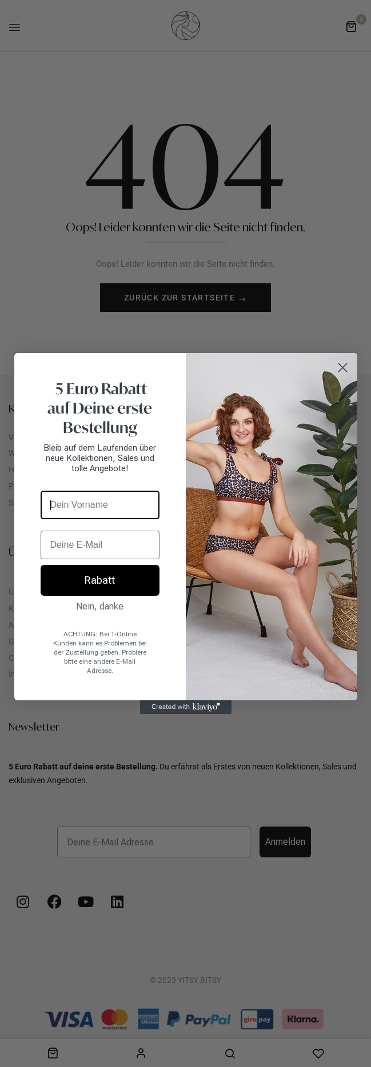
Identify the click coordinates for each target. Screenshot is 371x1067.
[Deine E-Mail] (100, 545)
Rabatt (100, 580)
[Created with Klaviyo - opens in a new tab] (186, 707)
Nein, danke (99, 606)
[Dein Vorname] (100, 505)
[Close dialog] (343, 368)
